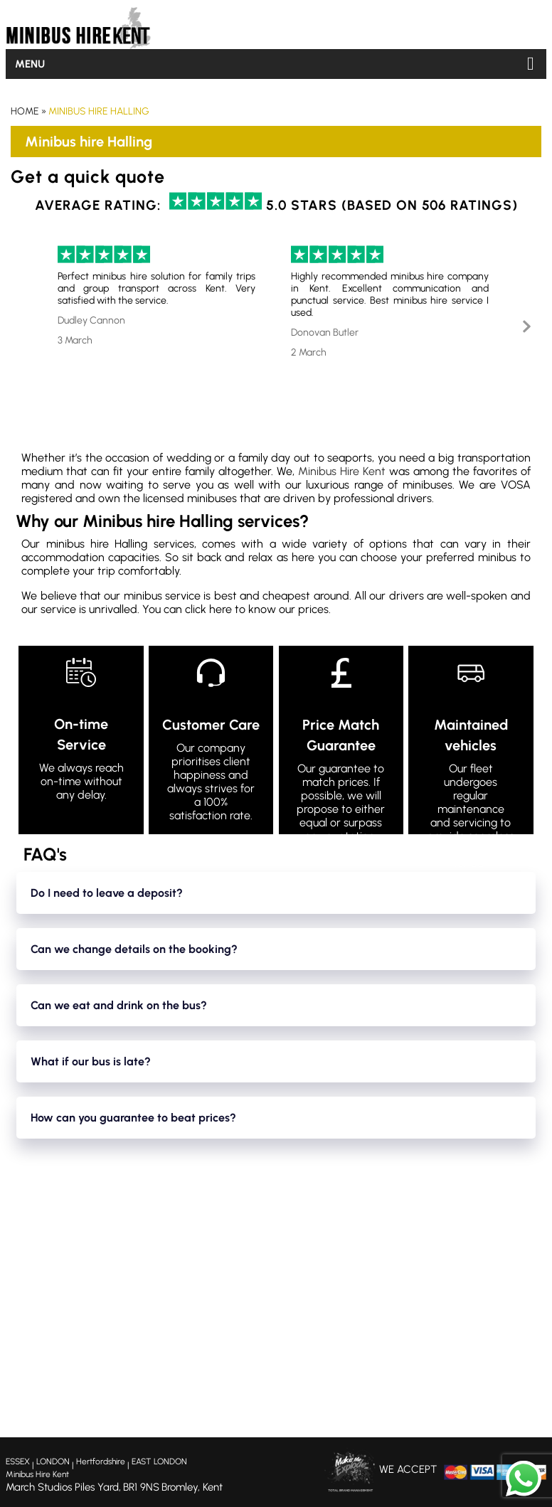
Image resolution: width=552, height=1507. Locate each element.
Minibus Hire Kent (342, 471)
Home (25, 111)
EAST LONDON (159, 1461)
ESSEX (18, 1461)
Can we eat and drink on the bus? (119, 1005)
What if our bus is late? (91, 1061)
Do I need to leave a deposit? (107, 893)
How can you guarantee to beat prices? (133, 1117)
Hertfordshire (100, 1461)
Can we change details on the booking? (134, 949)
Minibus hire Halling (98, 111)
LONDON (53, 1461)
